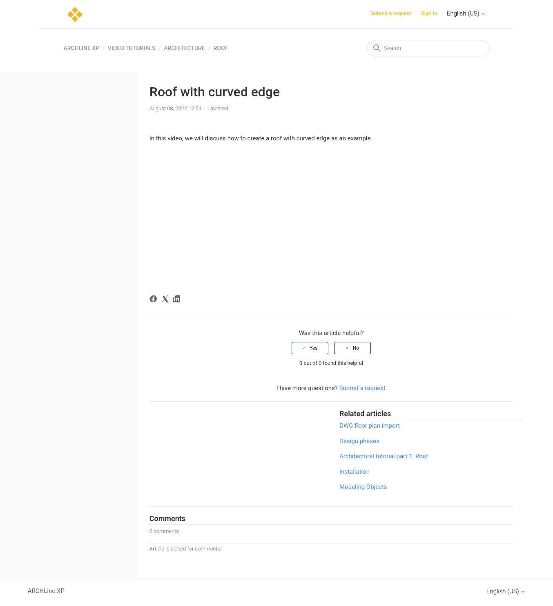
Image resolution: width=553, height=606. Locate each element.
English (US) (466, 13)
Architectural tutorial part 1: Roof (383, 456)
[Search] (428, 48)
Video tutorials (132, 48)
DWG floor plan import (369, 425)
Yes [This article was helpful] (313, 348)
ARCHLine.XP (81, 48)
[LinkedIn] (178, 300)
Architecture (184, 48)
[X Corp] (166, 300)
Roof (220, 48)
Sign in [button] (429, 13)
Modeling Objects (363, 487)
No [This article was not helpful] (356, 348)
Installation (354, 471)
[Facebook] (154, 300)
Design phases (359, 441)
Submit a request (391, 13)
